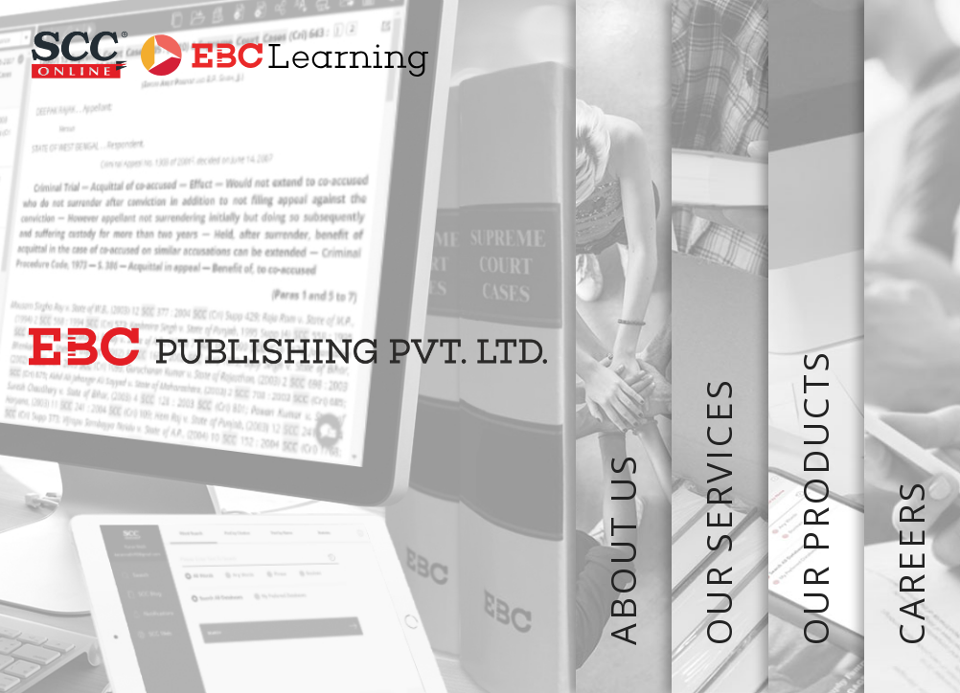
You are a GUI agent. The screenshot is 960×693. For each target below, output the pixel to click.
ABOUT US (624, 346)
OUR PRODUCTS (816, 346)
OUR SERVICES (719, 346)
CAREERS (912, 346)
